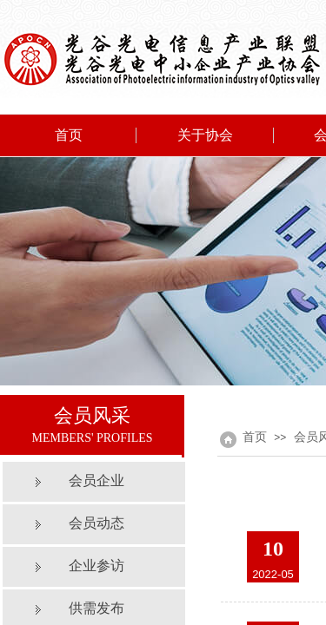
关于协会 (205, 135)
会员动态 (96, 523)
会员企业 (96, 480)
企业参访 (96, 565)
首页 (69, 135)
